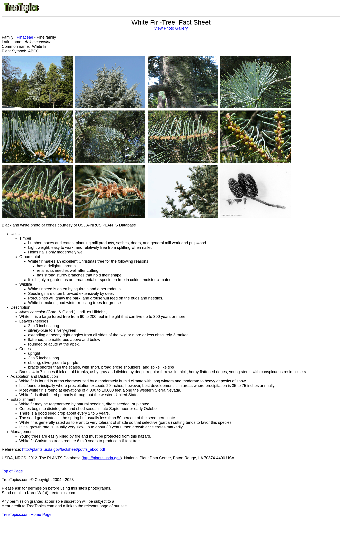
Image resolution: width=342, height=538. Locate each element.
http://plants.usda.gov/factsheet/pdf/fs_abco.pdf (63, 449)
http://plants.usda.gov (102, 458)
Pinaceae (25, 37)
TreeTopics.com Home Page (26, 514)
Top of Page (12, 471)
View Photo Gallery (171, 28)
